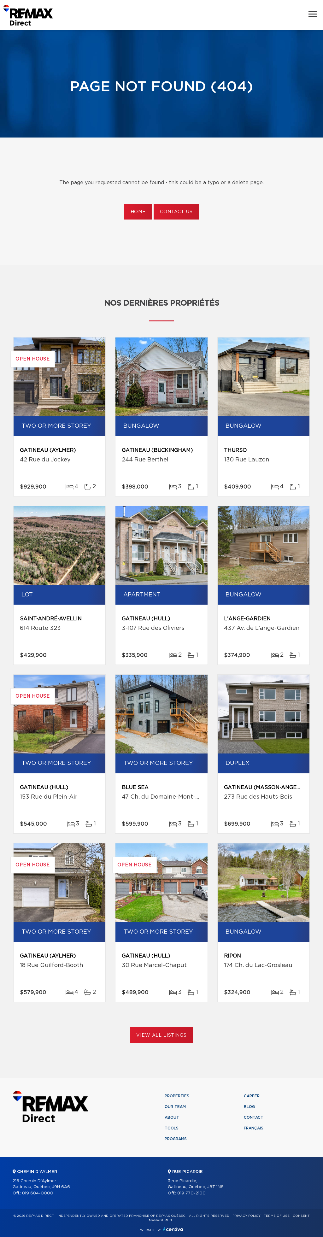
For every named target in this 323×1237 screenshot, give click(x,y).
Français (253, 1128)
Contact (253, 1117)
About (172, 1117)
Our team (175, 1107)
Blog (249, 1107)
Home (138, 212)
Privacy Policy (246, 1215)
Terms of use (277, 1215)
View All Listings (161, 1035)
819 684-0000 (37, 1193)
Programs (176, 1139)
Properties (177, 1096)
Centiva (173, 1229)
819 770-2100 (191, 1193)
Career (252, 1096)
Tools (172, 1128)
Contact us (176, 212)
